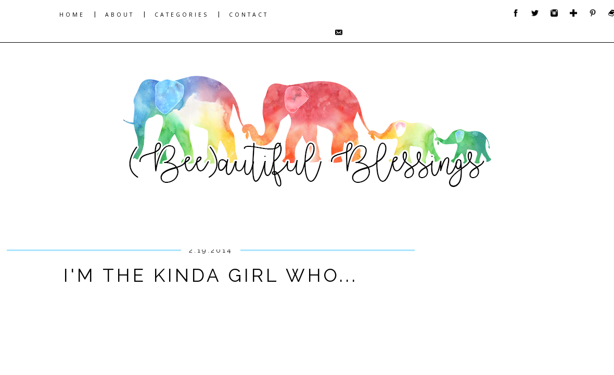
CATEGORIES (182, 14)
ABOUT (119, 14)
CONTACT (248, 14)
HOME (72, 14)
